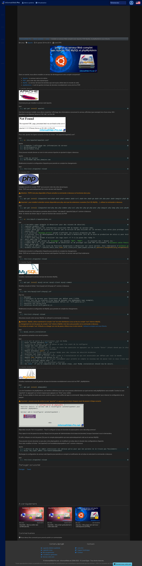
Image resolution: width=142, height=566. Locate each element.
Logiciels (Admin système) (51, 548)
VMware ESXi (2, 37)
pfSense (2, 82)
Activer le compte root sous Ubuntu (95, 326)
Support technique (84, 550)
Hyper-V (2, 53)
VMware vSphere (2, 41)
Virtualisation (41, 3)
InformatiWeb (11, 2)
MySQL (25, 83)
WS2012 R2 (2, 12)
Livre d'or (80, 548)
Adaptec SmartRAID (2, 61)
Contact (80, 552)
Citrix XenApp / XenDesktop (2, 25)
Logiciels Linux (47, 550)
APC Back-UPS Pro (2, 73)
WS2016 (2, 16)
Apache (30, 43)
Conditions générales (50, 555)
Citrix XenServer (2, 28)
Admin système (28, 3)
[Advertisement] (73, 21)
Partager (22, 469)
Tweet (29, 469)
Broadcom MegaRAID (2, 65)
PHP (24, 80)
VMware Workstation (2, 44)
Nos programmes (48, 552)
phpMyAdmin (27, 85)
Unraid (2, 90)
